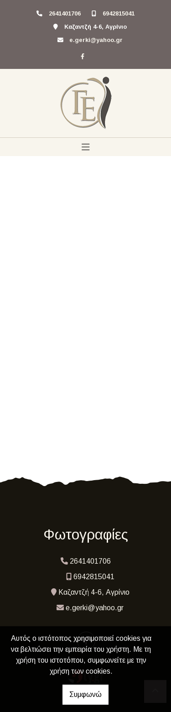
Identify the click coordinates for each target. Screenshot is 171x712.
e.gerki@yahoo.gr (96, 40)
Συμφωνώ (85, 694)
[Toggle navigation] (85, 147)
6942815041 (119, 13)
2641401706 (65, 13)
